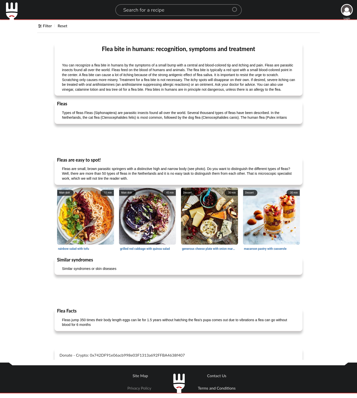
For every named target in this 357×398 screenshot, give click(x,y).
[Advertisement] (178, 140)
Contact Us (216, 375)
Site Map (140, 375)
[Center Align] (236, 7)
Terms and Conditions (217, 388)
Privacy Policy (139, 388)
